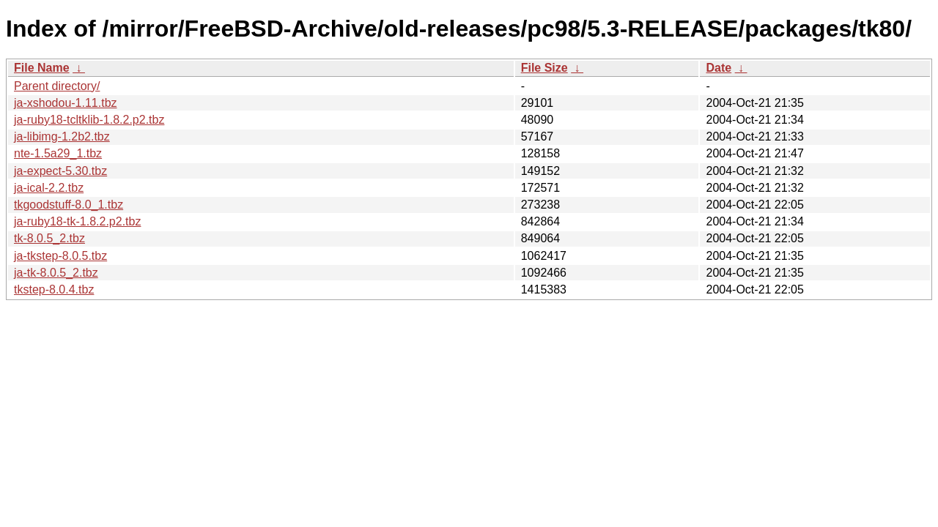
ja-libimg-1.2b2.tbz (62, 136)
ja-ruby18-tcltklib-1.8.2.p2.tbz (89, 119)
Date (718, 67)
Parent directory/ (57, 86)
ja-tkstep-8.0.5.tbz (60, 256)
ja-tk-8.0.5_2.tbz (56, 272)
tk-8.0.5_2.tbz (49, 238)
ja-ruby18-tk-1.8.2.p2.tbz (77, 221)
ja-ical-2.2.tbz (49, 188)
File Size (544, 67)
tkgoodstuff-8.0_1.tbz (68, 204)
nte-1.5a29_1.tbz (58, 153)
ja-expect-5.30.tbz (60, 171)
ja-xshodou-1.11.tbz (65, 103)
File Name (42, 67)
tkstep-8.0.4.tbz (54, 289)
